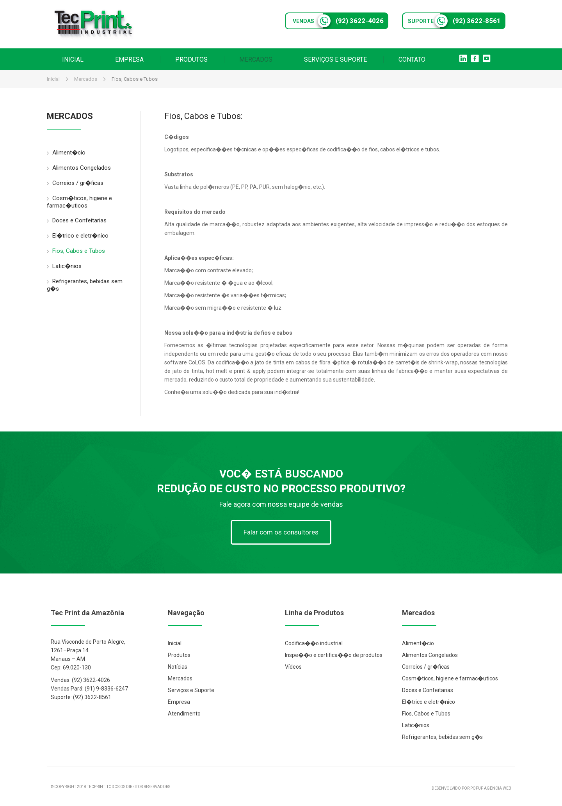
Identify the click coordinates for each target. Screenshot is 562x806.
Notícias (177, 667)
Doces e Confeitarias (77, 220)
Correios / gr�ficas (75, 183)
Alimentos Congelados (79, 168)
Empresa (179, 702)
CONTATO (411, 59)
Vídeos (293, 667)
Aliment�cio (66, 152)
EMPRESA (129, 59)
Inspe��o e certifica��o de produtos (333, 655)
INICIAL (73, 59)
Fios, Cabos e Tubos (76, 251)
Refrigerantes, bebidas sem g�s (85, 285)
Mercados (85, 79)
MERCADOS (255, 59)
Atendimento (184, 713)
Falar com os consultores (281, 532)
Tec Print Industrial (94, 24)
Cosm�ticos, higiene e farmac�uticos (79, 202)
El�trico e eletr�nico (77, 236)
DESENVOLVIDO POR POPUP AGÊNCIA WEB (471, 788)
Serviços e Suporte (191, 690)
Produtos (179, 655)
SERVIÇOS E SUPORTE (335, 59)
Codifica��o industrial (314, 643)
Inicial (53, 79)
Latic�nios (64, 266)
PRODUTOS (191, 59)
